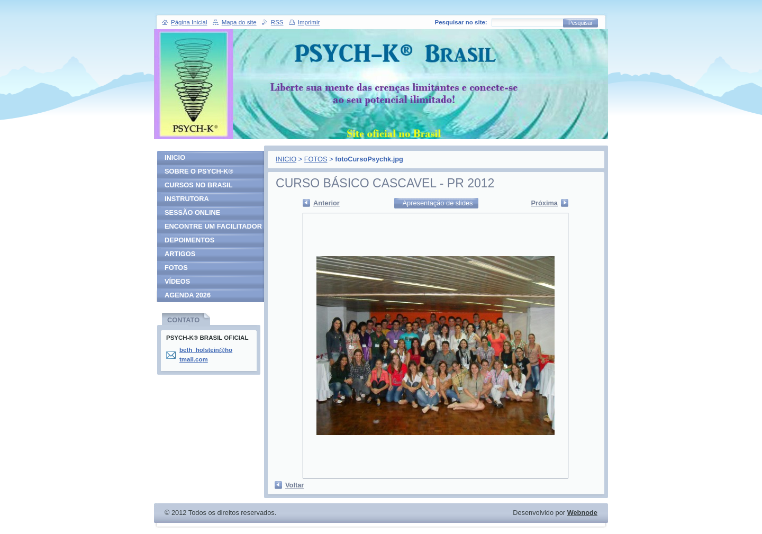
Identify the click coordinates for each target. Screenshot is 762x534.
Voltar (294, 485)
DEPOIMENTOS (189, 240)
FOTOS (316, 159)
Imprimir (309, 22)
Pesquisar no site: (461, 22)
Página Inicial (189, 22)
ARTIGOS (180, 254)
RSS (277, 22)
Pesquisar (580, 23)
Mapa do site (239, 22)
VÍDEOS (177, 281)
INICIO (286, 159)
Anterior (326, 203)
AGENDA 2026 (188, 295)
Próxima (544, 203)
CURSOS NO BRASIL (199, 185)
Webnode (582, 513)
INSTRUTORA (187, 199)
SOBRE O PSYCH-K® (199, 171)
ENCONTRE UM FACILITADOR (213, 226)
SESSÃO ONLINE (192, 212)
